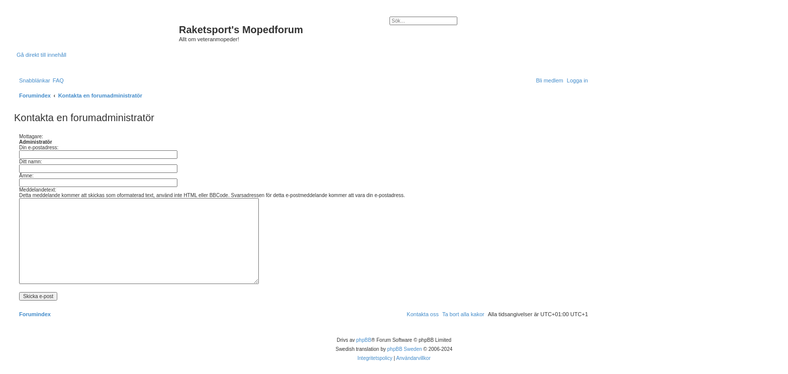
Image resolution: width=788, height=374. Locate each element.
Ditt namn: (30, 161)
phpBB (363, 340)
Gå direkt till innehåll (41, 55)
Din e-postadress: (38, 147)
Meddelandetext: (37, 190)
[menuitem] (58, 80)
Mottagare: (31, 136)
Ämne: (26, 175)
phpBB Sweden (404, 349)
